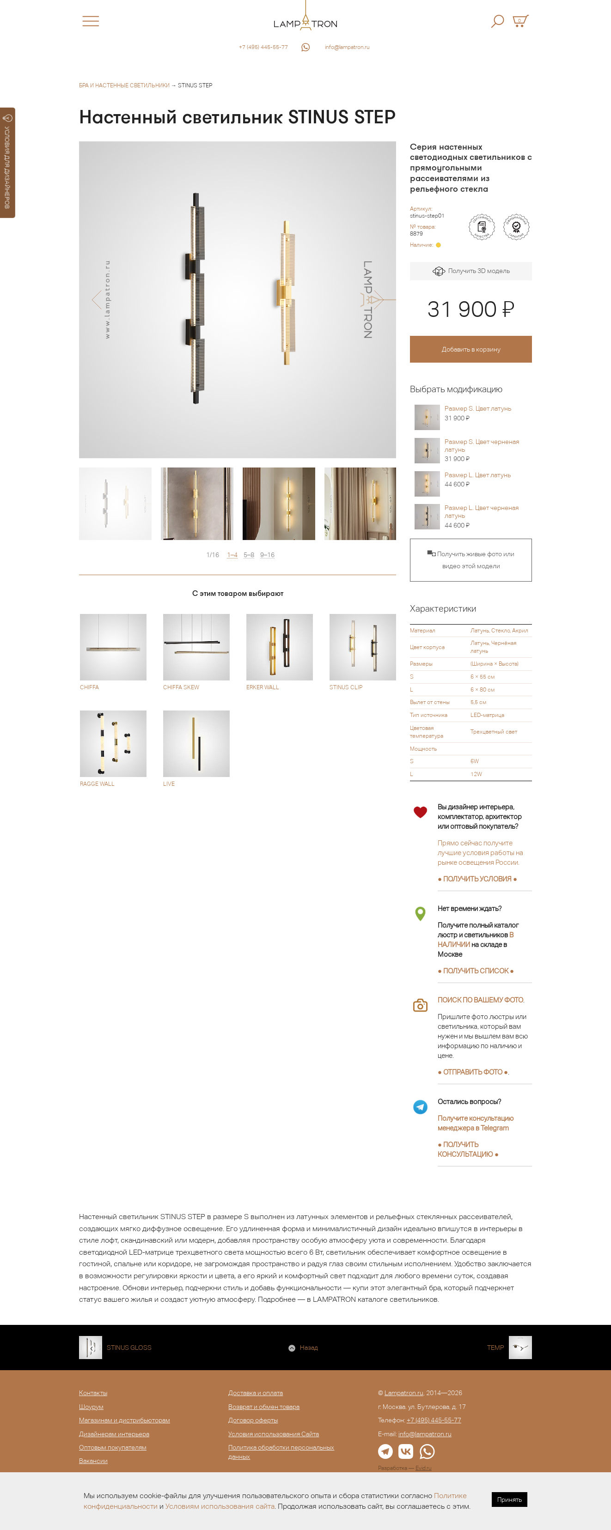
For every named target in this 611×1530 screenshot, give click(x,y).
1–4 (232, 555)
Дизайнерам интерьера (114, 1434)
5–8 (249, 555)
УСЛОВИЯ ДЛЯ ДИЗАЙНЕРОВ (7, 162)
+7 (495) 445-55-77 (263, 47)
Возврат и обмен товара (263, 1406)
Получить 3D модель (471, 271)
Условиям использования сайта (220, 1506)
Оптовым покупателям (113, 1447)
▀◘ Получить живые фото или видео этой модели (471, 560)
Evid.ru (423, 1468)
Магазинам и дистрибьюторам (124, 1420)
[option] (237, 299)
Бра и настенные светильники (124, 85)
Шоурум (91, 1406)
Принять (509, 1499)
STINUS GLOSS (129, 1347)
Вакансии (93, 1460)
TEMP (495, 1347)
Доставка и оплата (255, 1392)
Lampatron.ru (404, 1392)
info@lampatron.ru (347, 47)
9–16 (267, 555)
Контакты (93, 1392)
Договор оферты (253, 1420)
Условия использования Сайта (273, 1434)
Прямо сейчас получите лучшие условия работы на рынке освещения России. (480, 852)
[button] (96, 299)
